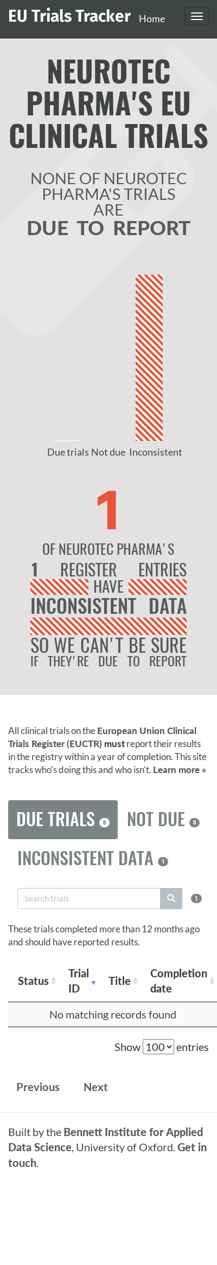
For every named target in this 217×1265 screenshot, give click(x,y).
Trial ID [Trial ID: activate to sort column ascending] (78, 980)
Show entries (161, 1046)
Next (96, 1086)
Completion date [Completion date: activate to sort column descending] (178, 980)
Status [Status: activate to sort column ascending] (33, 980)
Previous (38, 1086)
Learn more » (179, 769)
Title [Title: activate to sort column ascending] (119, 980)
